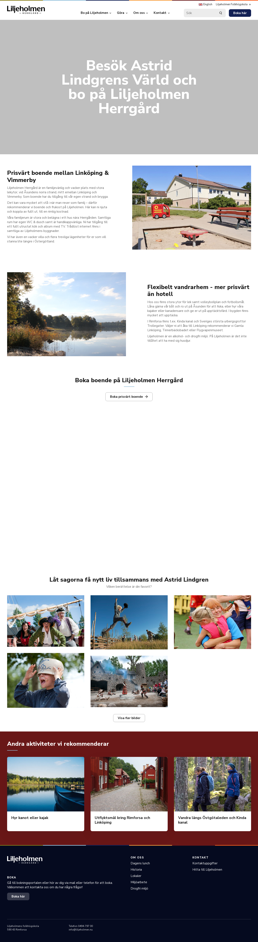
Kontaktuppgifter (205, 863)
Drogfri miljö (139, 888)
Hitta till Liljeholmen (207, 869)
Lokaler (136, 876)
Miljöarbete (139, 882)
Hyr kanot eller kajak (29, 817)
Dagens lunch (140, 863)
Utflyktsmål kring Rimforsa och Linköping (122, 820)
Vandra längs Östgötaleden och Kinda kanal (212, 820)
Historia (136, 869)
